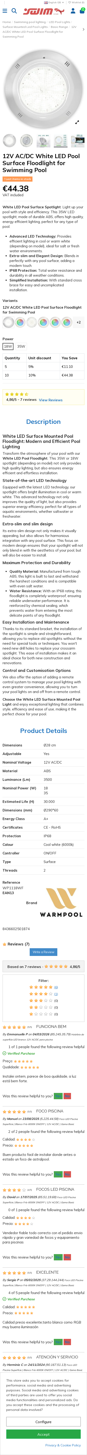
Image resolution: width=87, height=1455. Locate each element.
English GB (54, 2)
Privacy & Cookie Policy (63, 1445)
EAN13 (8, 893)
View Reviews (51, 400)
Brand (31, 903)
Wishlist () (76, 2)
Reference (11, 882)
